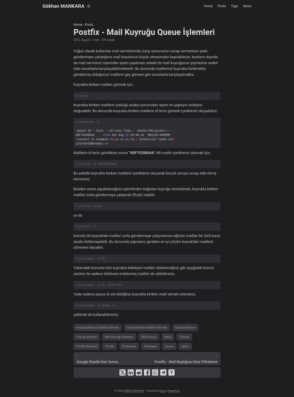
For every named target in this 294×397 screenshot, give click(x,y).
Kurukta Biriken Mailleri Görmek (147, 327)
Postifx (109, 346)
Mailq (168, 337)
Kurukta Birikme (185, 327)
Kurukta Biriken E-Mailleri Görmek (98, 327)
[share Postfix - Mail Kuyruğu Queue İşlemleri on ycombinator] (171, 372)
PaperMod (173, 390)
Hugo (162, 390)
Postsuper (150, 346)
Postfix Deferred (87, 346)
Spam (185, 346)
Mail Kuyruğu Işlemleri (119, 337)
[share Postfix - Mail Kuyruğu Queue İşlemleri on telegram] (163, 372)
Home (78, 25)
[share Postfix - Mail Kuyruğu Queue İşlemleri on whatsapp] (155, 372)
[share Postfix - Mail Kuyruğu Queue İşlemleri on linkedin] (131, 372)
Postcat (184, 337)
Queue (169, 346)
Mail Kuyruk (148, 337)
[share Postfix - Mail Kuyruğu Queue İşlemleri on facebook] (147, 372)
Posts (89, 25)
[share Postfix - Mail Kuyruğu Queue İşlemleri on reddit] (139, 372)
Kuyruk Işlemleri (87, 337)
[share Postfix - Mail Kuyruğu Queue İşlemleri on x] (122, 372)
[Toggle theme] (88, 6)
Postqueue (129, 346)
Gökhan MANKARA (63, 6)
